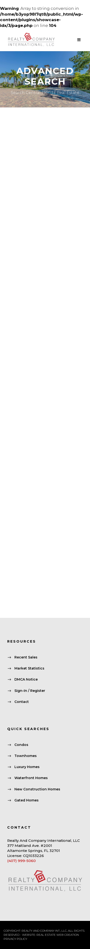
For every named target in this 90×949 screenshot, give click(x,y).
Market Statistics (29, 668)
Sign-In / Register (29, 690)
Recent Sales (25, 657)
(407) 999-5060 (21, 860)
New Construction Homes (37, 789)
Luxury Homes (27, 767)
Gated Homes (26, 800)
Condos (21, 745)
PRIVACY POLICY (15, 939)
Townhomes (25, 756)
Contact (21, 702)
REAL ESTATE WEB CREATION (57, 935)
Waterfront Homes (31, 778)
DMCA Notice (26, 679)
